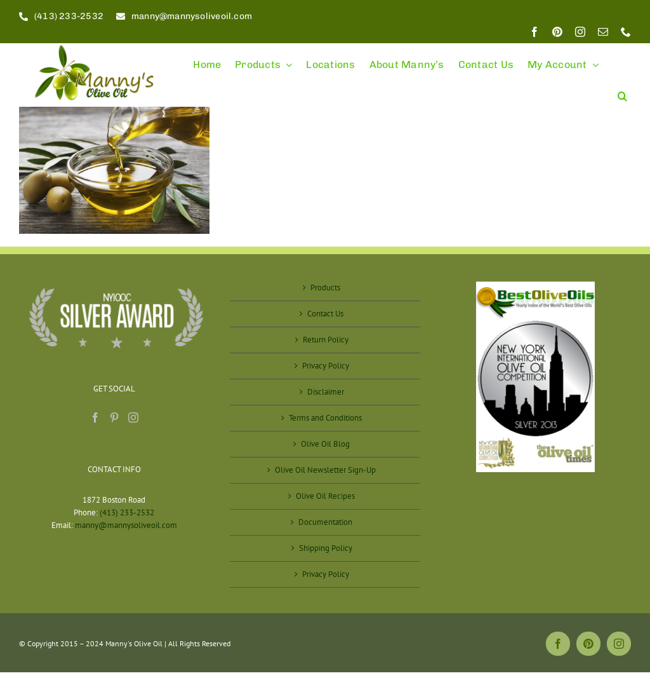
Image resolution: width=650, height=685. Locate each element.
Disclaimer (325, 391)
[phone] (626, 32)
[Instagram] (133, 417)
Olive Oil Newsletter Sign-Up (325, 470)
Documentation (325, 522)
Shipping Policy (325, 548)
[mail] (603, 32)
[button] (622, 91)
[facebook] (534, 32)
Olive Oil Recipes (325, 496)
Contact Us (325, 313)
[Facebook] (95, 417)
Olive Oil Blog (325, 443)
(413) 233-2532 (127, 512)
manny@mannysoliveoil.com (126, 525)
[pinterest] (557, 32)
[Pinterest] (114, 417)
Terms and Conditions (325, 417)
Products (325, 287)
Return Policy (325, 339)
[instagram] (580, 32)
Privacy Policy (325, 365)
